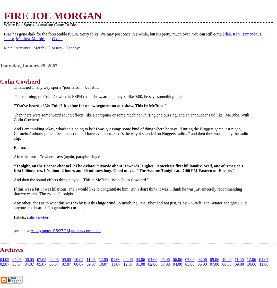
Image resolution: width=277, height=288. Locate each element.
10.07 (103, 264)
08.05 (54, 259)
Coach (57, 39)
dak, (228, 34)
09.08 (239, 264)
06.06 (177, 259)
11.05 (91, 259)
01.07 (264, 259)
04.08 (177, 264)
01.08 (140, 264)
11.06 (239, 259)
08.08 (226, 264)
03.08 (165, 264)
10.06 (226, 259)
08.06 (202, 259)
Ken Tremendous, (247, 34)
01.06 (115, 259)
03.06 (140, 259)
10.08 (251, 264)
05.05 (17, 259)
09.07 (91, 264)
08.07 (78, 264)
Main (8, 48)
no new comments (86, 231)
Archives (22, 48)
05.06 (165, 259)
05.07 (41, 264)
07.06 (189, 259)
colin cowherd (38, 217)
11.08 (263, 264)
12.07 (128, 264)
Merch (39, 48)
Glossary (55, 48)
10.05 (78, 259)
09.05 (66, 259)
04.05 (4, 259)
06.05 (29, 259)
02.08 (152, 264)
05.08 (189, 264)
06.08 (202, 264)
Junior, (9, 39)
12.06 (251, 259)
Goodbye (73, 48)
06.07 (54, 264)
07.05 (41, 259)
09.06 (214, 259)
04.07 (29, 264)
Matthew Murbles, (31, 39)
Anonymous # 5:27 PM (50, 231)
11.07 (115, 264)
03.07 (17, 264)
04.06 (152, 259)
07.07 (66, 264)
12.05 (103, 259)
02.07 (4, 264)
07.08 (214, 264)
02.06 (128, 259)
